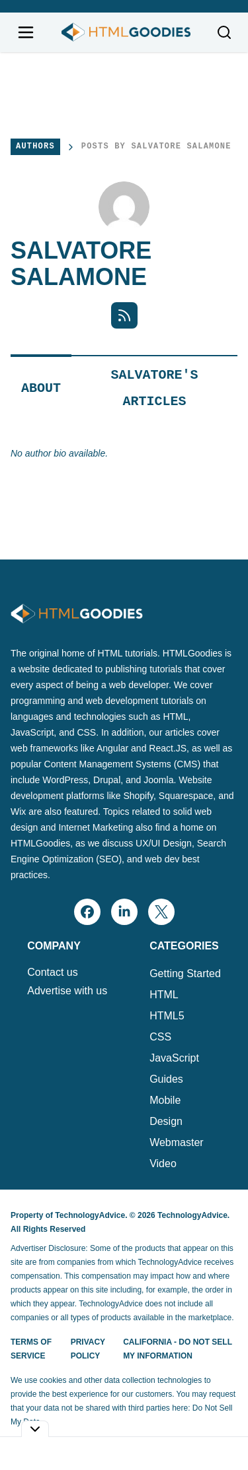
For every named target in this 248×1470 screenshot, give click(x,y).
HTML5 (166, 1015)
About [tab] (41, 388)
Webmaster (176, 1142)
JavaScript (174, 1058)
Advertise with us (67, 991)
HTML (164, 994)
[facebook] (87, 912)
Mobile (165, 1100)
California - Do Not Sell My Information (177, 1348)
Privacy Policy (88, 1348)
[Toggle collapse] (35, 1429)
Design (166, 1121)
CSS (160, 1036)
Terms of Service (31, 1348)
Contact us (52, 972)
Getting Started (185, 973)
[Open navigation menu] (26, 32)
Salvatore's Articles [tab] (154, 388)
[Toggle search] (224, 32)
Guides (166, 1079)
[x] (161, 912)
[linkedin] (124, 912)
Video (163, 1163)
